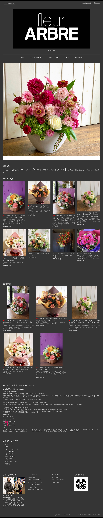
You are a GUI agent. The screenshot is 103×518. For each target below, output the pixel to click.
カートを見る (56, 477)
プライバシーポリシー (58, 479)
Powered (87, 515)
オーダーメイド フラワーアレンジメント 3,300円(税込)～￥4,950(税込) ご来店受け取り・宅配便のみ (88, 214)
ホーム (22, 57)
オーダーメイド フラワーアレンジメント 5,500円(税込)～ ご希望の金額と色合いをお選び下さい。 (64, 217)
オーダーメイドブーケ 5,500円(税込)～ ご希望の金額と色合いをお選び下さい (38, 206)
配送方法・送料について (35, 482)
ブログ (67, 57)
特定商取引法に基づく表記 (35, 489)
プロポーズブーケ (10, 451)
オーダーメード (9, 444)
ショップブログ (32, 487)
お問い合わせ (78, 57)
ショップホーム (32, 474)
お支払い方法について (34, 479)
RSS (53, 482)
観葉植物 (7, 464)
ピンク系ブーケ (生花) (84, 253)
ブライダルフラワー (10, 454)
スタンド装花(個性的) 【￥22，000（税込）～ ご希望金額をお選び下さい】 (63, 255)
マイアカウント (87, 3)
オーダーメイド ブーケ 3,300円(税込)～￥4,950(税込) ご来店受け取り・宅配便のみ (14, 258)
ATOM (57, 482)
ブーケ (6, 446)
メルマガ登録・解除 (34, 484)
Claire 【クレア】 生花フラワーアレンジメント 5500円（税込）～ (14, 216)
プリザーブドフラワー (11, 461)
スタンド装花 (8, 459)
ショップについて (53, 57)
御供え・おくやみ (10, 456)
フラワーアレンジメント (11, 449)
